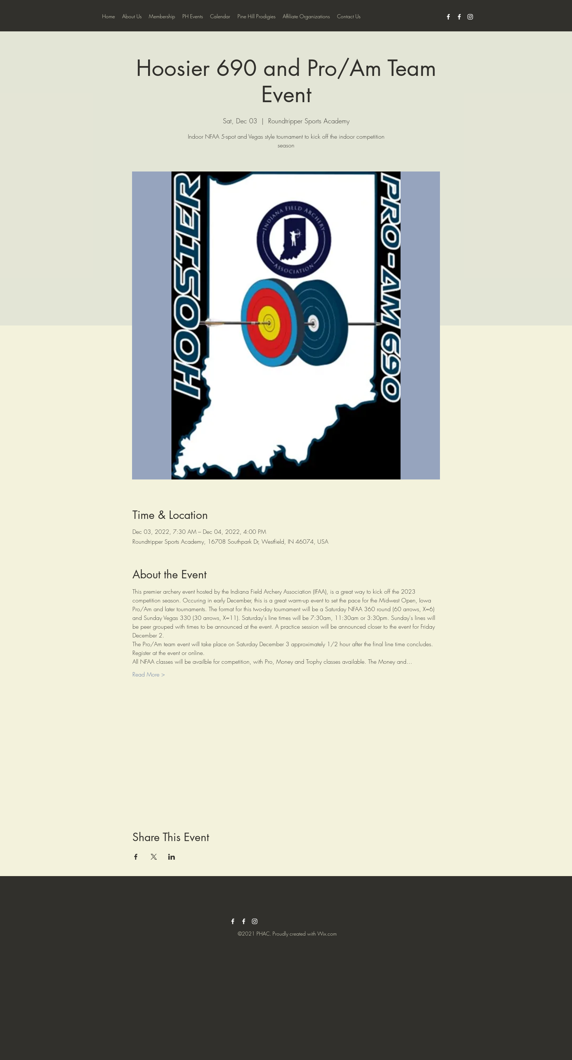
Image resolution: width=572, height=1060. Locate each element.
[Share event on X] (153, 857)
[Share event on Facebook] (135, 857)
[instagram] (470, 16)
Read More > (148, 674)
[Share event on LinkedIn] (171, 857)
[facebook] (448, 16)
